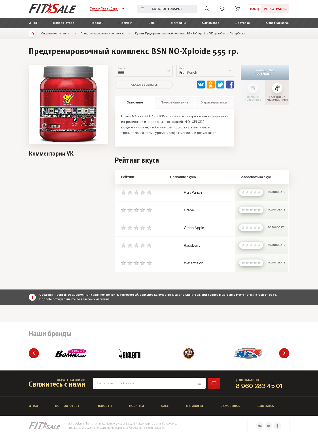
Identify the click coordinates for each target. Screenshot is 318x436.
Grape (189, 210)
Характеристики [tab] (214, 102)
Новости (97, 22)
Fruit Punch (193, 192)
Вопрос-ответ (63, 22)
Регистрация (275, 9)
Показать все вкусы (143, 84)
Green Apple (194, 228)
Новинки (125, 22)
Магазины (178, 22)
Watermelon (193, 263)
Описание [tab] (135, 102)
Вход (254, 9)
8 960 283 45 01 (259, 386)
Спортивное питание (55, 33)
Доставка (242, 22)
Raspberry (192, 245)
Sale (151, 22)
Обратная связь (277, 22)
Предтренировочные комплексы (102, 33)
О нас (33, 22)
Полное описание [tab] (174, 102)
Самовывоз (210, 22)
